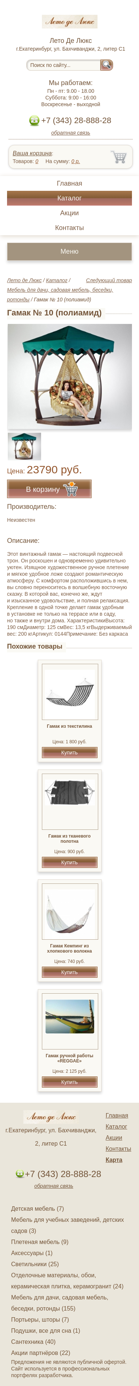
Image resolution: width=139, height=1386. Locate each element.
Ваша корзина (32, 153)
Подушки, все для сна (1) (45, 1331)
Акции (69, 213)
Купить (69, 752)
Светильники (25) (35, 1264)
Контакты (69, 227)
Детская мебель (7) (37, 1209)
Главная (69, 183)
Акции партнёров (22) (40, 1353)
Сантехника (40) (33, 1342)
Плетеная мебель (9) (40, 1242)
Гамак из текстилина (69, 726)
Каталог (69, 198)
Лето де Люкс (24, 280)
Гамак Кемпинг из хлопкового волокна (69, 948)
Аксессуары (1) (32, 1253)
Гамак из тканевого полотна (70, 839)
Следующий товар (109, 280)
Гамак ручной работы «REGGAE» (69, 1058)
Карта (114, 1160)
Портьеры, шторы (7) (40, 1319)
